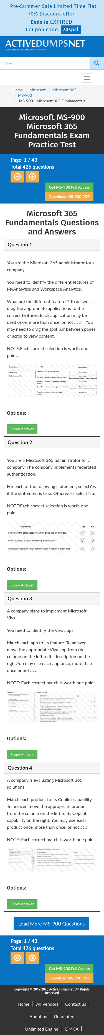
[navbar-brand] (11, 75)
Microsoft (37, 89)
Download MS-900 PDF (69, 196)
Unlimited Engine (42, 1028)
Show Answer (22, 428)
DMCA (72, 1028)
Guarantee (64, 1016)
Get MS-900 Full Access (69, 187)
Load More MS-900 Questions (51, 924)
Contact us (75, 1004)
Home (17, 89)
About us (38, 1016)
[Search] (97, 63)
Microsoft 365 (64, 89)
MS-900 (25, 95)
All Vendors (47, 1004)
